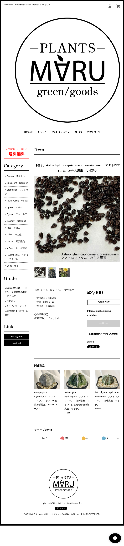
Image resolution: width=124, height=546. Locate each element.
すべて (44, 438)
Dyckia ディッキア (17, 214)
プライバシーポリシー (17, 306)
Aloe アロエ (13, 227)
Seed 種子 (13, 265)
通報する (90, 342)
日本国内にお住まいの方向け (103, 334)
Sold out (103, 323)
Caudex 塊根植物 (16, 221)
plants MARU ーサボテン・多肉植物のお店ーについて (16, 292)
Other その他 (14, 234)
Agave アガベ (14, 207)
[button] (60, 132)
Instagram (16, 336)
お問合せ (11, 301)
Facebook (16, 343)
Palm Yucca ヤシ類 (17, 200)
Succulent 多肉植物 (17, 183)
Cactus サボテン (16, 176)
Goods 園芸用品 (16, 241)
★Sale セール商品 (17, 248)
